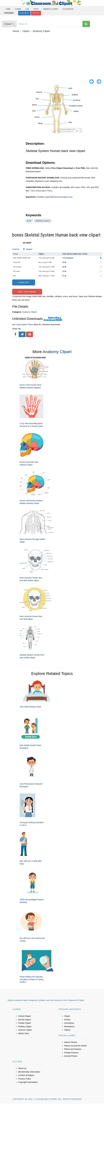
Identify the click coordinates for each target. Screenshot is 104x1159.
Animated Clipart (50, 9)
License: (16, 249)
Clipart (18, 9)
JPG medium (17, 267)
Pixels (41, 254)
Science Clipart (25, 1030)
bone (29, 221)
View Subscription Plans (41, 190)
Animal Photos (70, 1056)
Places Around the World (75, 1046)
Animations (69, 1023)
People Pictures (71, 1052)
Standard (29, 249)
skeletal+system (42, 221)
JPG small (16, 271)
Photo (36, 9)
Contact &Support (26, 1075)
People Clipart (24, 1023)
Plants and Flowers (73, 1049)
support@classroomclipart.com (58, 197)
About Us (22, 1068)
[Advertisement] (52, 53)
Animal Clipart (24, 1019)
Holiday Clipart (24, 1026)
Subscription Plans (24, 324)
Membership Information (29, 1072)
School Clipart (24, 1016)
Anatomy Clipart (41, 31)
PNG (27, 9)
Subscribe (24, 13)
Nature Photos (70, 1042)
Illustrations (69, 1026)
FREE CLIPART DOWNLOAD (21, 258)
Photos (67, 1019)
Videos (67, 1030)
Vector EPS (16, 262)
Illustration (68, 9)
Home (8, 9)
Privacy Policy (24, 1079)
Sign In (36, 13)
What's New (23, 1033)
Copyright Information (28, 1082)
